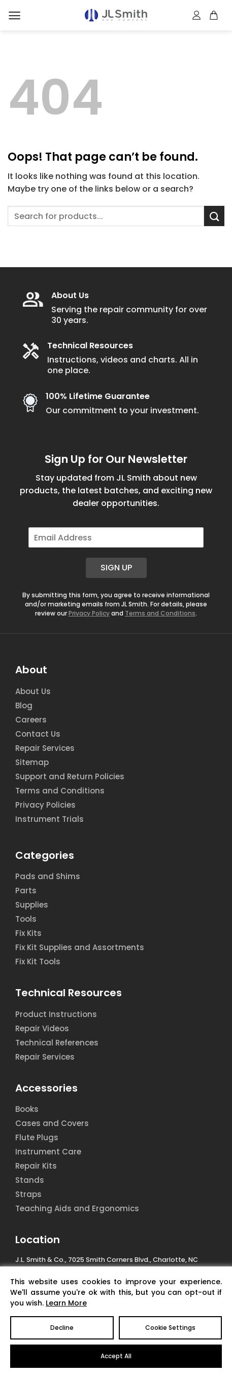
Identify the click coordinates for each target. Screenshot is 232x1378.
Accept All (116, 1356)
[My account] (197, 15)
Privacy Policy (89, 613)
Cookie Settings (170, 1327)
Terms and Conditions (160, 613)
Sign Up (116, 567)
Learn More (66, 1303)
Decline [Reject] (62, 1327)
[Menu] (14, 15)
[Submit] (214, 216)
